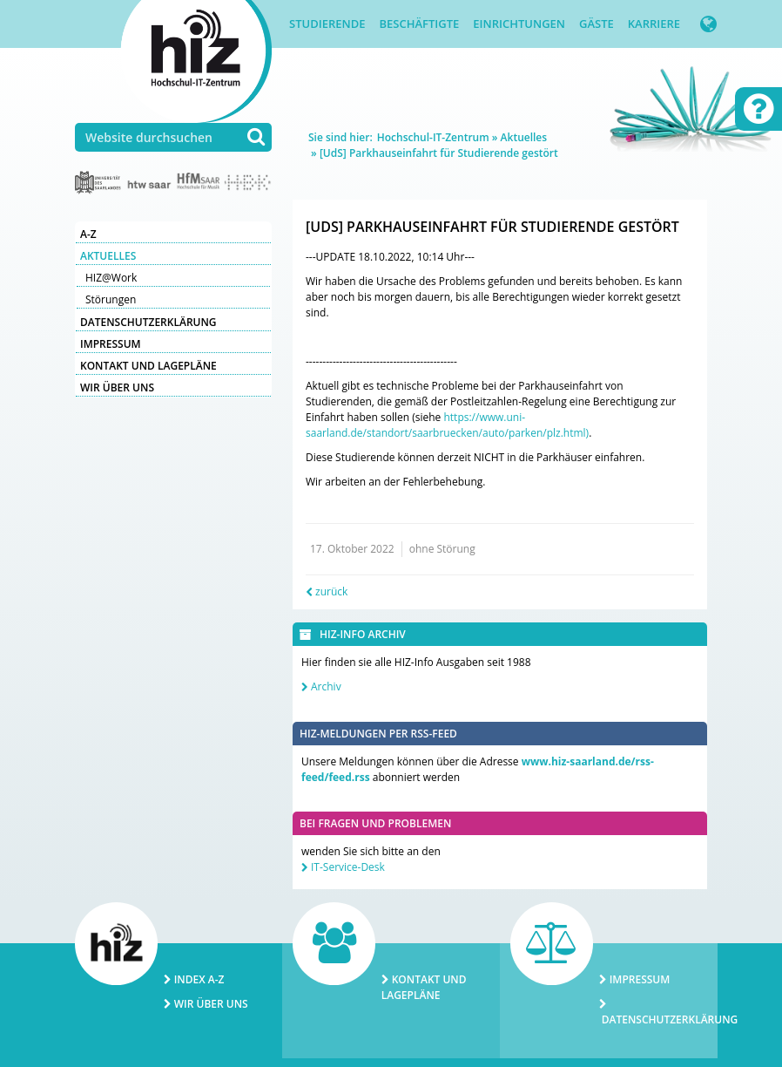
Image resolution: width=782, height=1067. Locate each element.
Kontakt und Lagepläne (148, 365)
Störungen (110, 299)
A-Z (88, 234)
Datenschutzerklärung (148, 322)
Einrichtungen (519, 23)
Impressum (110, 343)
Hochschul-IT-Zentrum (433, 137)
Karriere (654, 23)
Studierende (327, 23)
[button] (708, 24)
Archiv (326, 686)
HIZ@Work (111, 277)
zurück (331, 591)
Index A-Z (199, 979)
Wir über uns (117, 387)
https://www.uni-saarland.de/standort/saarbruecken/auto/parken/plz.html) (447, 425)
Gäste (596, 23)
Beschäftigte (419, 23)
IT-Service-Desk (348, 867)
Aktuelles (108, 255)
